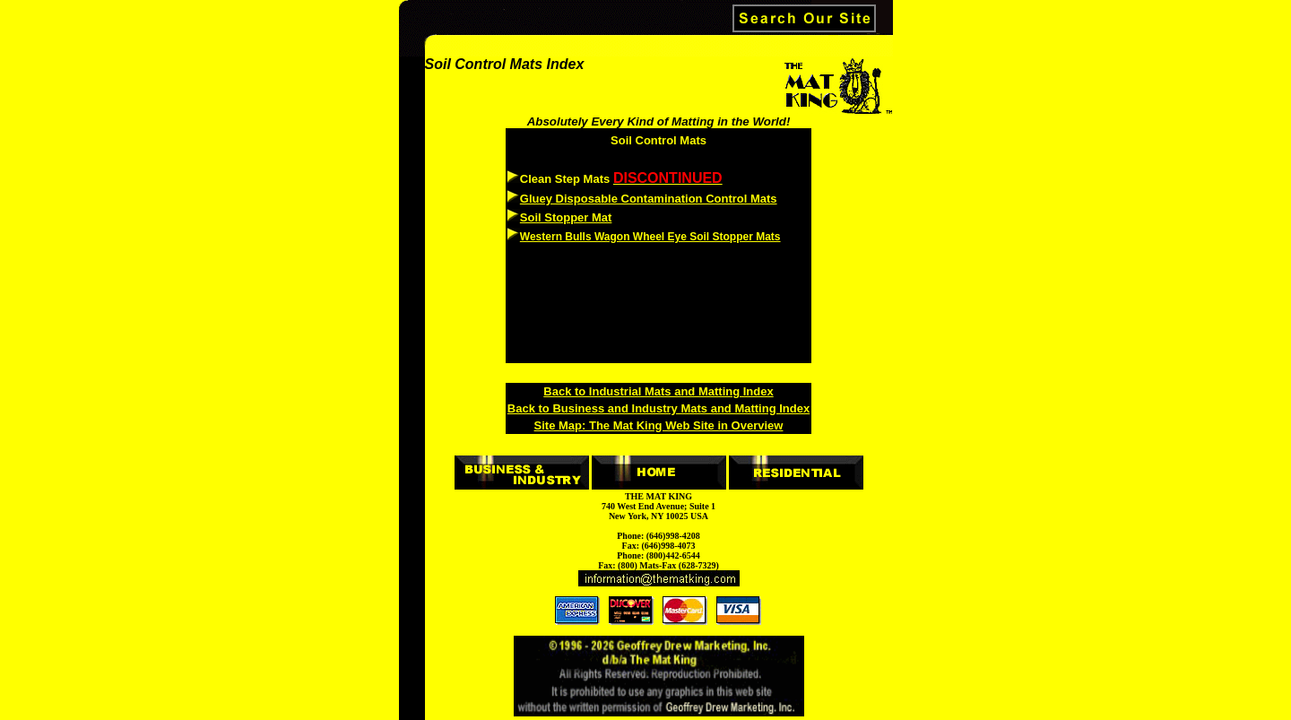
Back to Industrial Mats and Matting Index (658, 391)
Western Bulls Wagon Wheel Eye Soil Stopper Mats (650, 236)
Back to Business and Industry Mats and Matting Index (658, 408)
